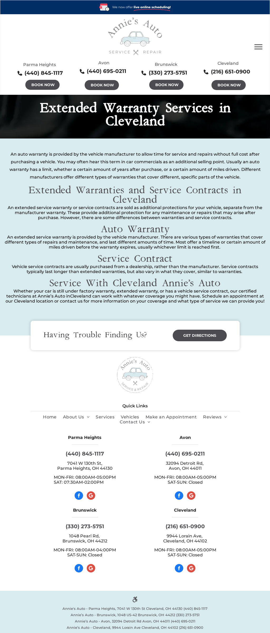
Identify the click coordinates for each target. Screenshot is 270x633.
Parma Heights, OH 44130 (85, 468)
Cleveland (228, 63)
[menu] (258, 47)
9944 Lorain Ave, (185, 535)
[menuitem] (50, 416)
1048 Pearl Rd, (85, 535)
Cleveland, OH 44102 (185, 540)
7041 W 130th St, (84, 463)
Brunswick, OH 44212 (84, 540)
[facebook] (79, 496)
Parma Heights (39, 64)
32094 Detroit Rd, (185, 463)
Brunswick (166, 64)
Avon (103, 62)
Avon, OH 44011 (185, 468)
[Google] (91, 496)
